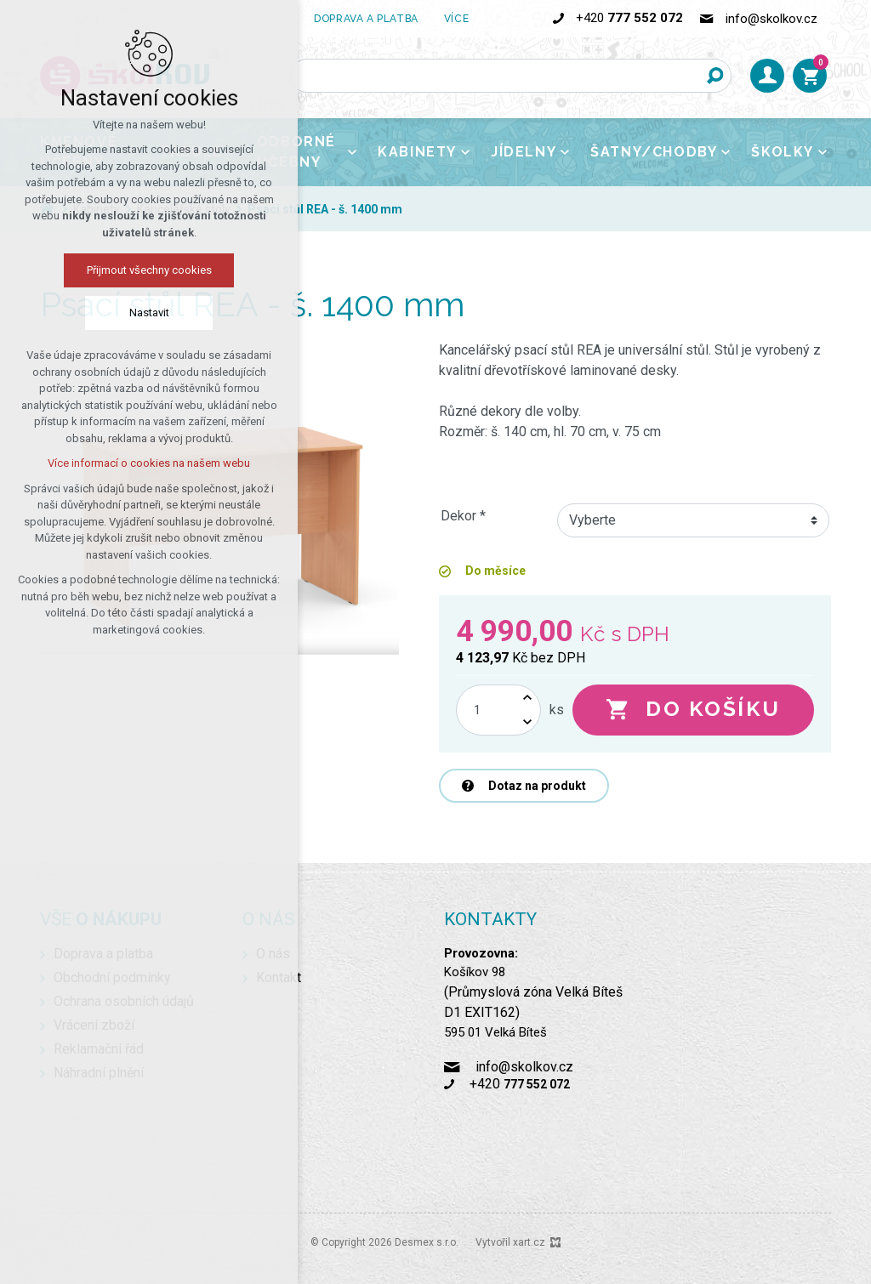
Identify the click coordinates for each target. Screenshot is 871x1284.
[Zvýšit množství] (527, 697)
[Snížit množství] (527, 722)
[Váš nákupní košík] (810, 76)
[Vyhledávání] (714, 76)
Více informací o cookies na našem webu (149, 463)
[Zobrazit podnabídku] (481, 19)
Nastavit (149, 312)
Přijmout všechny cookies (149, 270)
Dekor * (463, 516)
